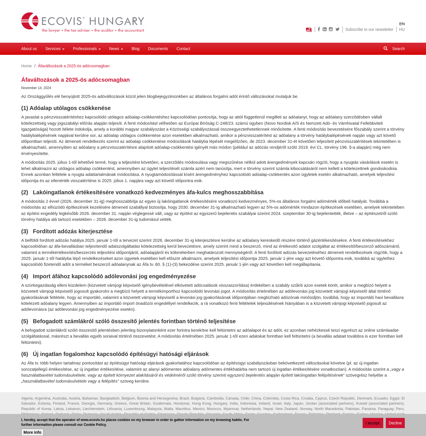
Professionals (87, 48)
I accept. (372, 423)
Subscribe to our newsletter (369, 29)
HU (402, 29)
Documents (158, 48)
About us (29, 48)
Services (55, 48)
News (116, 48)
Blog (136, 48)
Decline (395, 423)
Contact (183, 48)
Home (26, 66)
